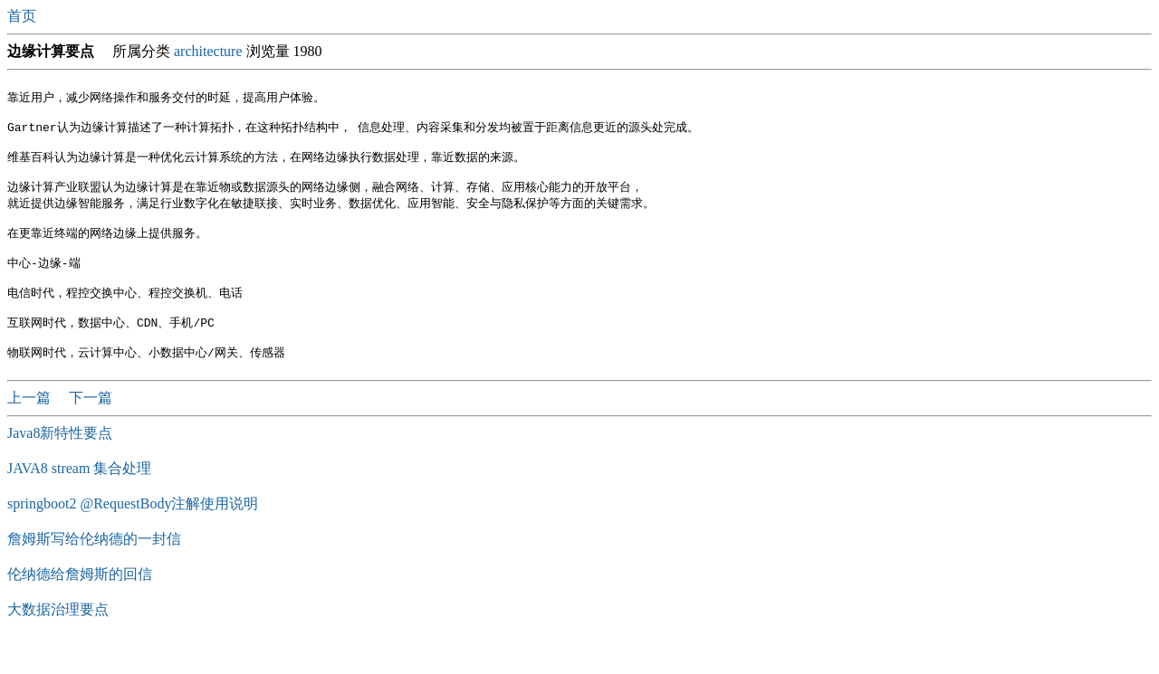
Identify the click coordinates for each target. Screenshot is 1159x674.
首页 (23, 16)
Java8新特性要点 (59, 463)
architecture (208, 51)
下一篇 (90, 428)
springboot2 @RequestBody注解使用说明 (132, 534)
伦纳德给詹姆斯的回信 (79, 604)
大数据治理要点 (58, 640)
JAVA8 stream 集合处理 (79, 499)
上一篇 (30, 428)
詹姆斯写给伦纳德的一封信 (94, 569)
